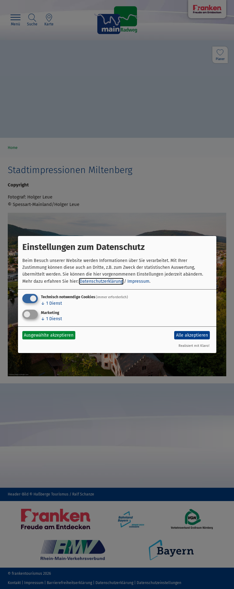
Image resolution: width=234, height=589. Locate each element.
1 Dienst (51, 303)
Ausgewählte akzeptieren (48, 335)
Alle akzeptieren (192, 335)
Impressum (138, 281)
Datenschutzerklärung (101, 281)
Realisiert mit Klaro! (194, 346)
